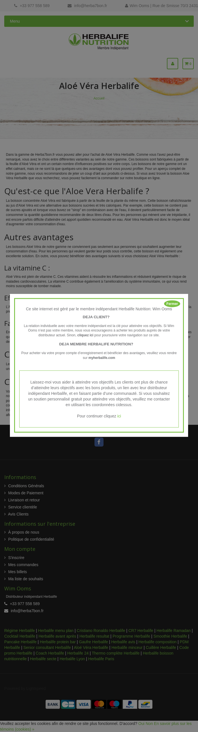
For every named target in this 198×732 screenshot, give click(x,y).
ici (119, 415)
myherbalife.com (102, 358)
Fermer (172, 304)
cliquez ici (85, 335)
